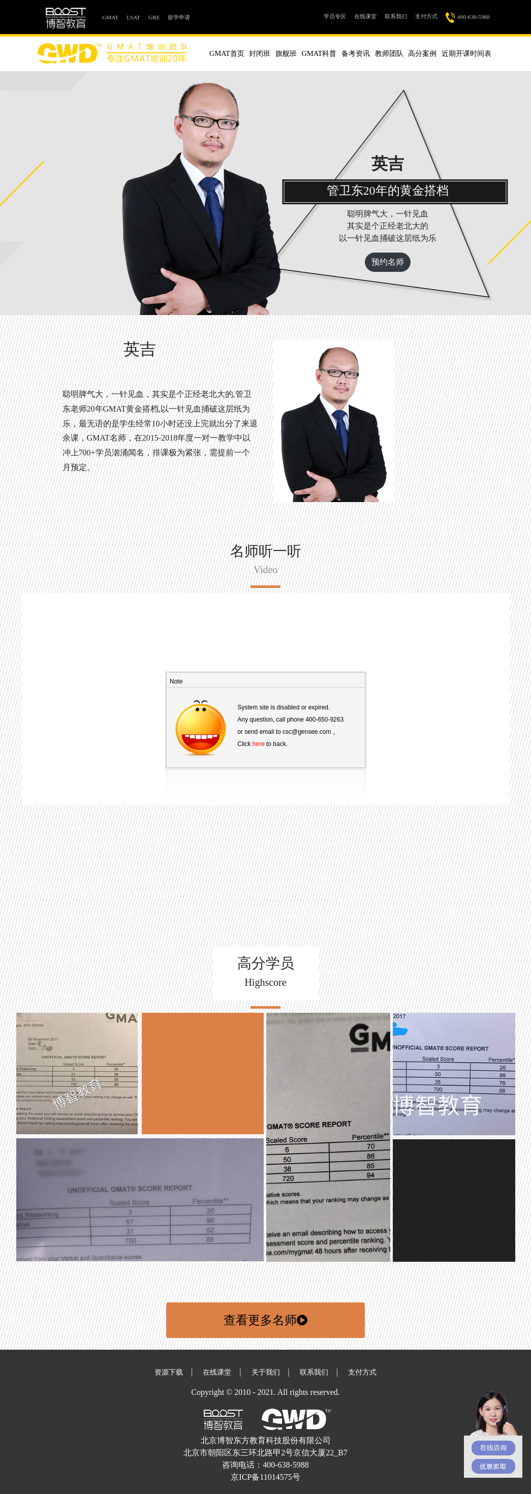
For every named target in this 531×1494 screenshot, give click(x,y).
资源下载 (168, 1372)
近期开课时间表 (466, 53)
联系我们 (396, 16)
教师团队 (389, 53)
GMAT (113, 16)
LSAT (133, 17)
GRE (154, 17)
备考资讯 (355, 53)
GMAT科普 (319, 53)
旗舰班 (286, 53)
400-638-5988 (468, 17)
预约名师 (387, 262)
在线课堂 (365, 16)
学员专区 (337, 15)
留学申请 (179, 17)
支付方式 (426, 16)
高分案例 (422, 53)
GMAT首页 (226, 53)
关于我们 (266, 1372)
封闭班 (259, 53)
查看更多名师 (265, 1320)
